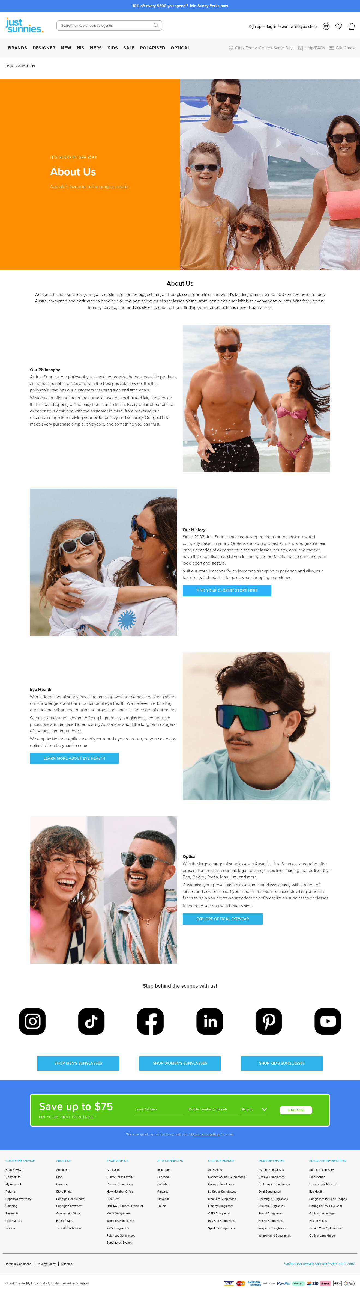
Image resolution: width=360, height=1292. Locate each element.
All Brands (215, 1170)
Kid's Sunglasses (118, 1228)
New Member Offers (120, 1191)
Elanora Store (65, 1221)
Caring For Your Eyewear (325, 1206)
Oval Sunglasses (270, 1191)
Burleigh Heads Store (70, 1199)
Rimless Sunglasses (272, 1206)
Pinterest (163, 1191)
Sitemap (66, 1264)
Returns (10, 1191)
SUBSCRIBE (296, 1110)
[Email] (160, 1109)
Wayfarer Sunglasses (272, 1228)
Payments (11, 1213)
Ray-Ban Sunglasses (221, 1221)
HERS (96, 48)
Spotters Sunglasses (221, 1228)
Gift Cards (113, 1170)
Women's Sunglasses (120, 1221)
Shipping (11, 1206)
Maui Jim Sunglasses (222, 1199)
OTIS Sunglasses (219, 1213)
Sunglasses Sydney (119, 1242)
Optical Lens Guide (322, 1235)
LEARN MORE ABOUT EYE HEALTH (74, 758)
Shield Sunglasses (271, 1221)
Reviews (10, 1228)
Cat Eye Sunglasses (271, 1177)
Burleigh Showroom (69, 1206)
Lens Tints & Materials (323, 1184)
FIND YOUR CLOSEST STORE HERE (227, 590)
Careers (61, 1184)
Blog (59, 1177)
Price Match (13, 1221)
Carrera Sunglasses (221, 1184)
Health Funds (318, 1221)
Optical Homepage (321, 1213)
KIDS (112, 48)
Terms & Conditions (18, 1264)
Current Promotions (120, 1184)
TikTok (161, 1206)
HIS (81, 48)
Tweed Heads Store (69, 1228)
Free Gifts (113, 1199)
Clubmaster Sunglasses (274, 1184)
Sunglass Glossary (321, 1170)
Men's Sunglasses (118, 1213)
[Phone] (213, 1109)
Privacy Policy (46, 1264)
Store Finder (64, 1191)
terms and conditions (206, 1134)
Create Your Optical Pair (325, 1228)
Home (10, 66)
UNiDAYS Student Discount (125, 1206)
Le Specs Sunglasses (222, 1191)
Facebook (163, 1177)
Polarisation (317, 1177)
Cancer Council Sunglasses (226, 1177)
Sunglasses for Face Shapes (328, 1199)
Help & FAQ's (14, 1170)
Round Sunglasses (271, 1213)
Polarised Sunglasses (121, 1235)
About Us (62, 1170)
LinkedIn (163, 1199)
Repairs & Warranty (18, 1199)
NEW (66, 48)
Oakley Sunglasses (220, 1206)
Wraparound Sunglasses (275, 1235)
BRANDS (17, 48)
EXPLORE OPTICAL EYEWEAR (222, 919)
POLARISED (152, 48)
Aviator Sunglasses (271, 1170)
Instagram (163, 1170)
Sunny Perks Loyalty (120, 1177)
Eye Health (316, 1191)
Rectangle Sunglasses (273, 1199)
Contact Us (12, 1177)
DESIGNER (44, 48)
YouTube (162, 1184)
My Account (13, 1184)
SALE (128, 48)
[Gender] (254, 1109)
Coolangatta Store (68, 1213)
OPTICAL (180, 48)
